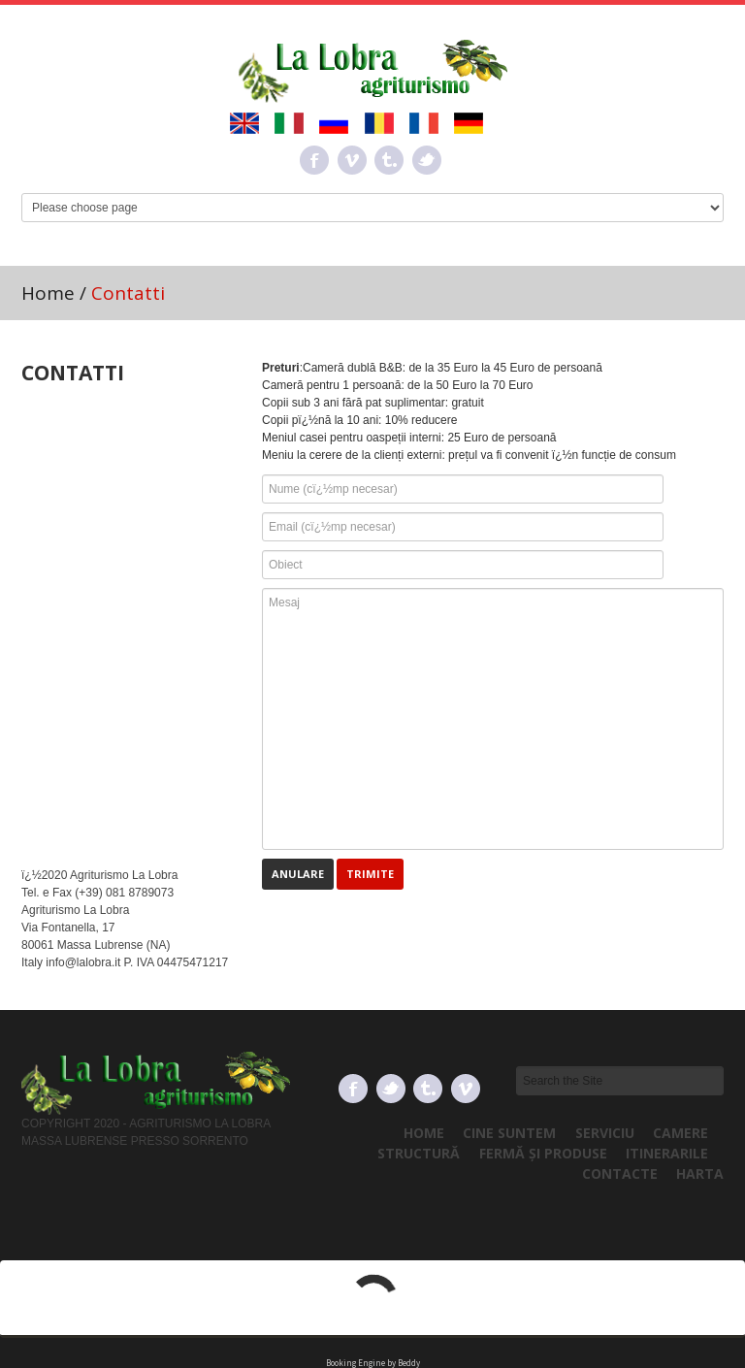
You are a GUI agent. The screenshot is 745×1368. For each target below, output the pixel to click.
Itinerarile (667, 1153)
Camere (680, 1133)
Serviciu (604, 1133)
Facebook (314, 160)
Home (48, 293)
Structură (418, 1153)
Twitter (426, 160)
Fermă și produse (543, 1153)
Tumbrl (389, 160)
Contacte (620, 1173)
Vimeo (352, 160)
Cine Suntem (509, 1133)
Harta (700, 1173)
